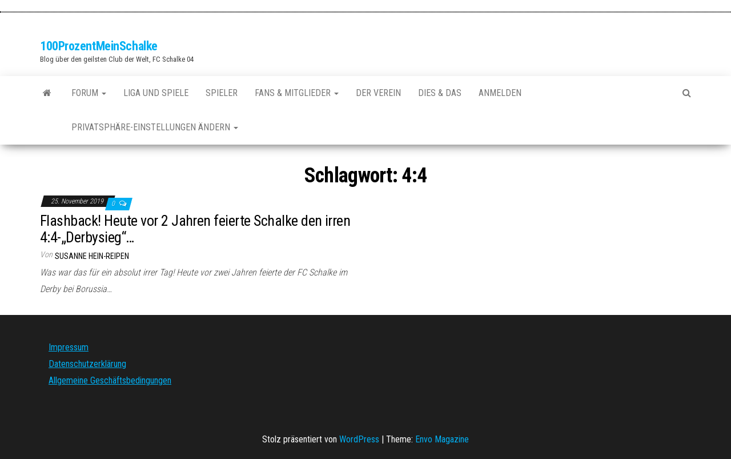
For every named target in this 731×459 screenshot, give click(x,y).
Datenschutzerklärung (87, 363)
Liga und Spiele (155, 92)
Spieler (222, 92)
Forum (88, 92)
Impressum (69, 347)
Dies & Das (439, 92)
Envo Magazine (442, 439)
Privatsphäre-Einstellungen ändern (154, 127)
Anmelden (500, 92)
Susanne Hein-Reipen (92, 256)
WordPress (359, 439)
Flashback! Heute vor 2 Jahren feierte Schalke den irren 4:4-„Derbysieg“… (195, 229)
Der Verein (378, 92)
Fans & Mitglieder (297, 92)
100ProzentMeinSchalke (99, 46)
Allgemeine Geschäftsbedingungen (110, 380)
